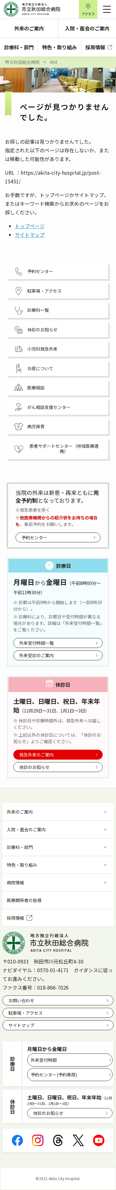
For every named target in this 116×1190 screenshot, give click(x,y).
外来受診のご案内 (36, 655)
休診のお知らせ (34, 767)
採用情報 (98, 47)
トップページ (30, 226)
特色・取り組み (59, 47)
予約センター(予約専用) (54, 1074)
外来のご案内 (29, 28)
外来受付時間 (44, 1060)
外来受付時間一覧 (36, 643)
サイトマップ (30, 234)
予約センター (34, 537)
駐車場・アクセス (25, 1013)
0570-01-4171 (53, 970)
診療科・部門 (19, 47)
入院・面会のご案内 (87, 28)
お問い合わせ (21, 1000)
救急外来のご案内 (36, 755)
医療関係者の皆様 (24, 900)
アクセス (88, 13)
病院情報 (15, 882)
